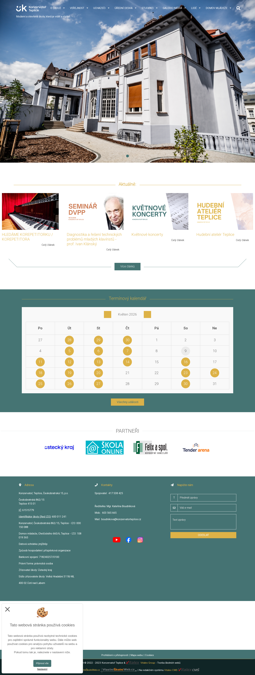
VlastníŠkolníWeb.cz (108, 669)
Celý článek (48, 244)
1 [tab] (127, 156)
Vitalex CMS (170, 669)
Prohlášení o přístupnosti (114, 655)
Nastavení (42, 669)
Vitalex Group (148, 662)
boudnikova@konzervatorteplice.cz (121, 519)
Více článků (127, 266)
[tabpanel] (127, 81)
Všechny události (127, 402)
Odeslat (203, 535)
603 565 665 (109, 512)
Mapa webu (136, 655)
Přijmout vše (42, 663)
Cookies (149, 655)
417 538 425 (115, 493)
